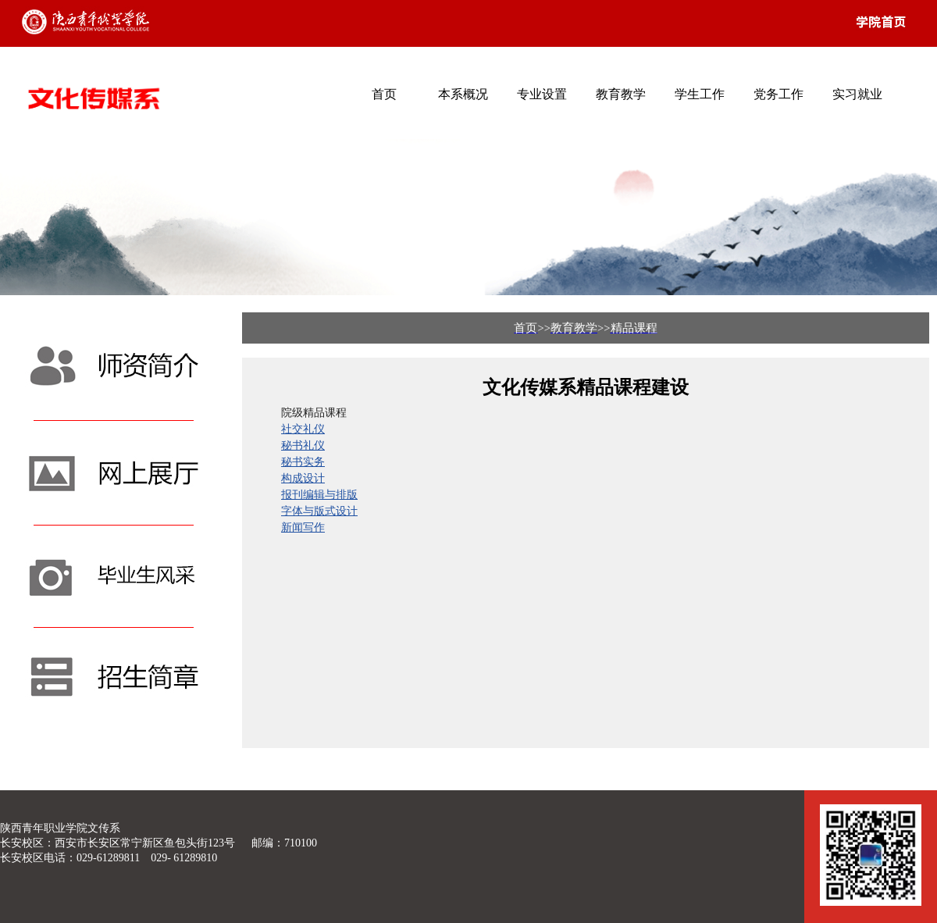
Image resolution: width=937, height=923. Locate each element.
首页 (384, 94)
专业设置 (542, 94)
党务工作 (778, 94)
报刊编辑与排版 (319, 494)
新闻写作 (303, 527)
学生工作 (700, 94)
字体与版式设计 (319, 510)
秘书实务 (303, 461)
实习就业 (857, 94)
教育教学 (621, 94)
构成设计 (303, 478)
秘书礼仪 (303, 445)
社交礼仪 (303, 428)
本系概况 (463, 94)
